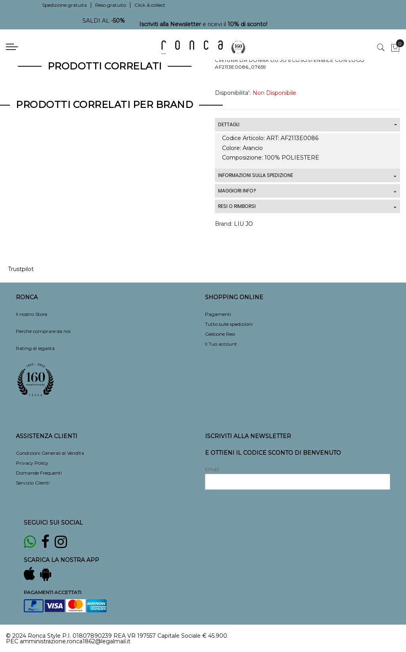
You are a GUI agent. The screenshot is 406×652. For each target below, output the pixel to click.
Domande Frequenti (39, 473)
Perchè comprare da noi (43, 331)
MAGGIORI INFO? (237, 190)
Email (212, 469)
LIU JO (243, 223)
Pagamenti (218, 314)
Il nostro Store (31, 314)
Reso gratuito (110, 5)
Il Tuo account (221, 344)
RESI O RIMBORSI (237, 206)
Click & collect (149, 5)
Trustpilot (21, 269)
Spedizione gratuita (64, 5)
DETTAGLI (228, 124)
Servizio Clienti (33, 483)
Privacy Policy (32, 463)
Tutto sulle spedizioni (229, 324)
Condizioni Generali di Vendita (50, 453)
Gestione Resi (220, 334)
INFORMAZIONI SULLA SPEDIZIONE (255, 175)
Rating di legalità (35, 348)
